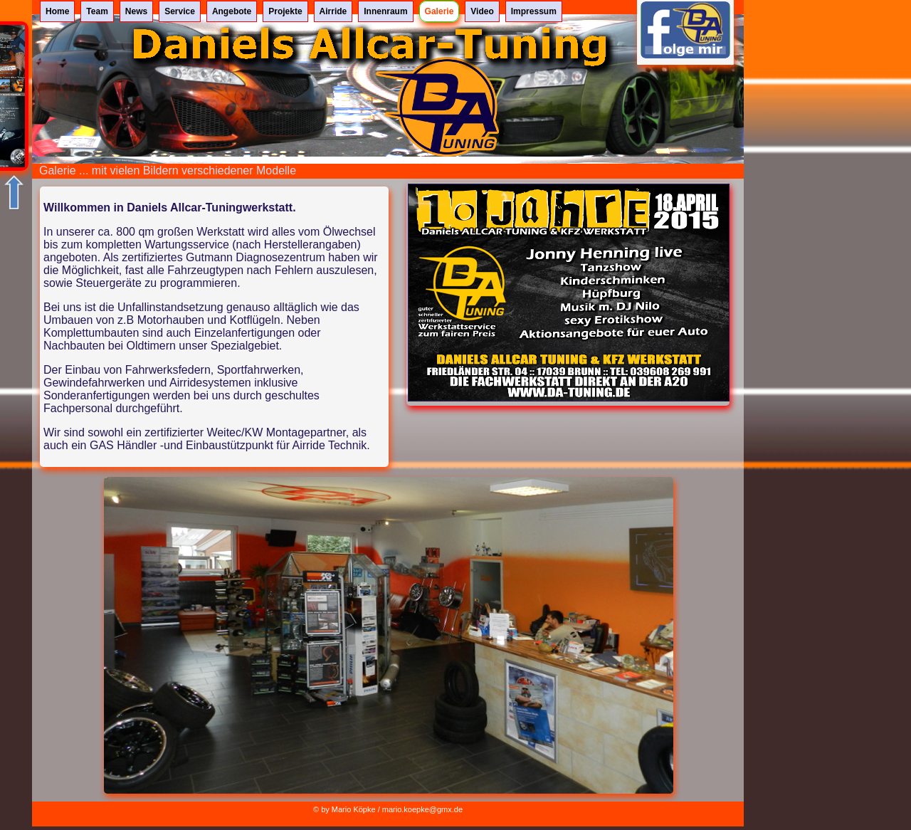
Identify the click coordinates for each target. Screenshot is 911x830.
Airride (333, 11)
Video (481, 11)
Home (57, 11)
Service (179, 11)
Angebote (231, 11)
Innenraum (385, 11)
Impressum (534, 11)
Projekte (285, 11)
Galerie (439, 11)
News (136, 11)
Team (96, 11)
